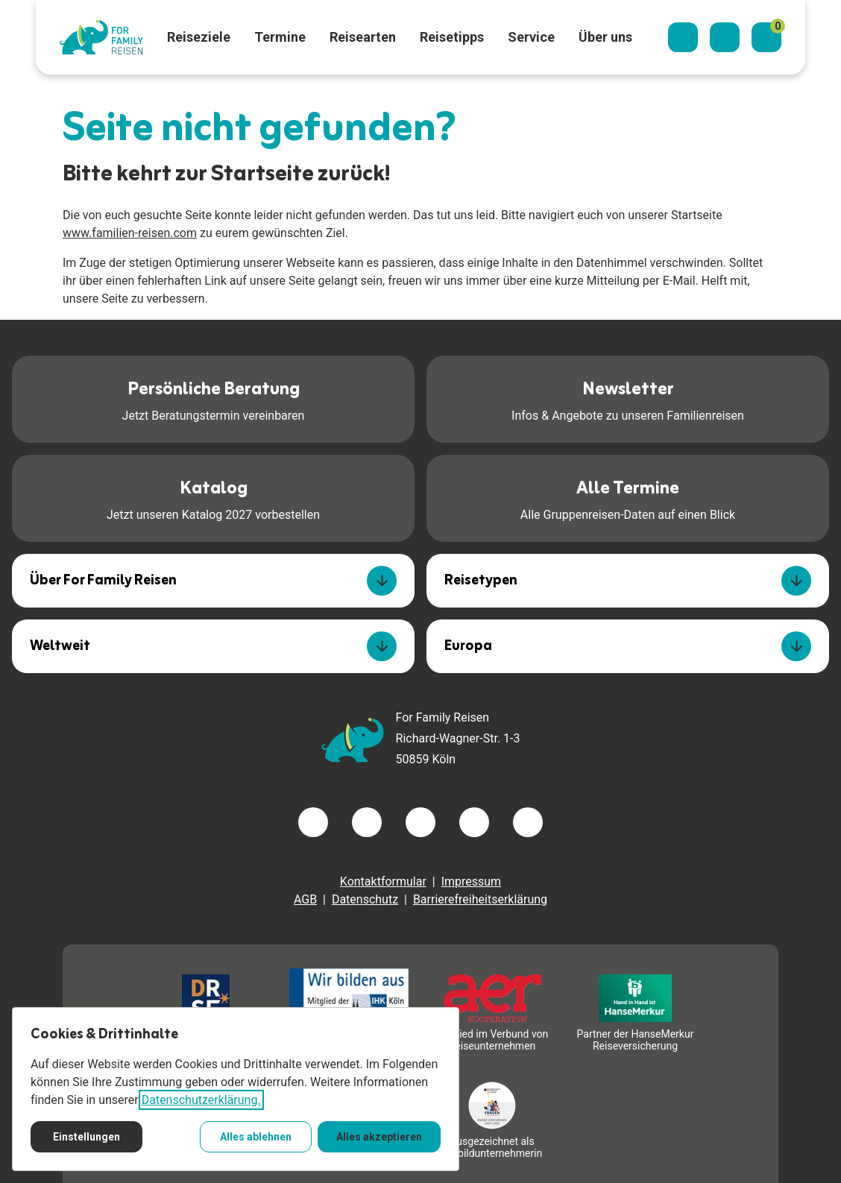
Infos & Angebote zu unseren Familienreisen (627, 398)
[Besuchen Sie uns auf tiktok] (528, 822)
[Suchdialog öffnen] (683, 37)
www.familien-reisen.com (130, 233)
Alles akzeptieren (379, 1137)
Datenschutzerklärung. (201, 1100)
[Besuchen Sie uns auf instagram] (420, 822)
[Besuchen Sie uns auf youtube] (474, 822)
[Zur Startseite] (101, 37)
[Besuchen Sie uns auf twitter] (367, 822)
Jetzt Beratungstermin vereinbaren (213, 398)
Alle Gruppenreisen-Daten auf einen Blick (627, 497)
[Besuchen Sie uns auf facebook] (313, 822)
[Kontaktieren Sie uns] (725, 37)
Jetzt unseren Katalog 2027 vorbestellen (213, 497)
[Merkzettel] (766, 37)
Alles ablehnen (256, 1137)
